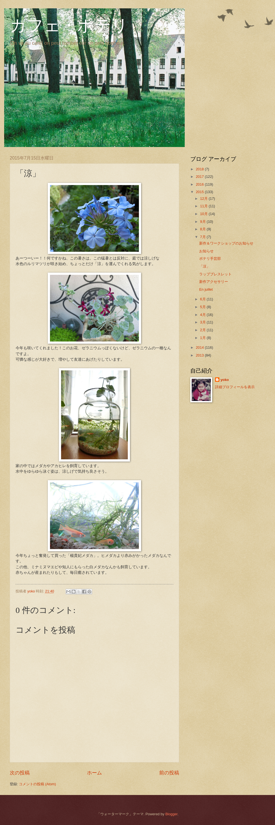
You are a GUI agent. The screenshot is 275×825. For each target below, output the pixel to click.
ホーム (94, 773)
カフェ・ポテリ (69, 25)
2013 (200, 355)
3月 (203, 322)
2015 (200, 192)
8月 (203, 229)
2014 (200, 347)
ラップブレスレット (215, 274)
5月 (203, 307)
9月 (203, 222)
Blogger (171, 814)
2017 (200, 177)
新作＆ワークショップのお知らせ (226, 243)
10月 (204, 214)
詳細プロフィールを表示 (235, 387)
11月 (204, 206)
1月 (203, 338)
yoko (225, 380)
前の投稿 (169, 773)
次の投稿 (20, 773)
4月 (203, 315)
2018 (200, 169)
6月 (203, 299)
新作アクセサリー (213, 282)
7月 (203, 237)
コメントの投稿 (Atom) (37, 784)
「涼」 (204, 266)
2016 (200, 184)
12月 (204, 198)
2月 (203, 330)
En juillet (206, 289)
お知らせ (206, 251)
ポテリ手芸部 (210, 258)
